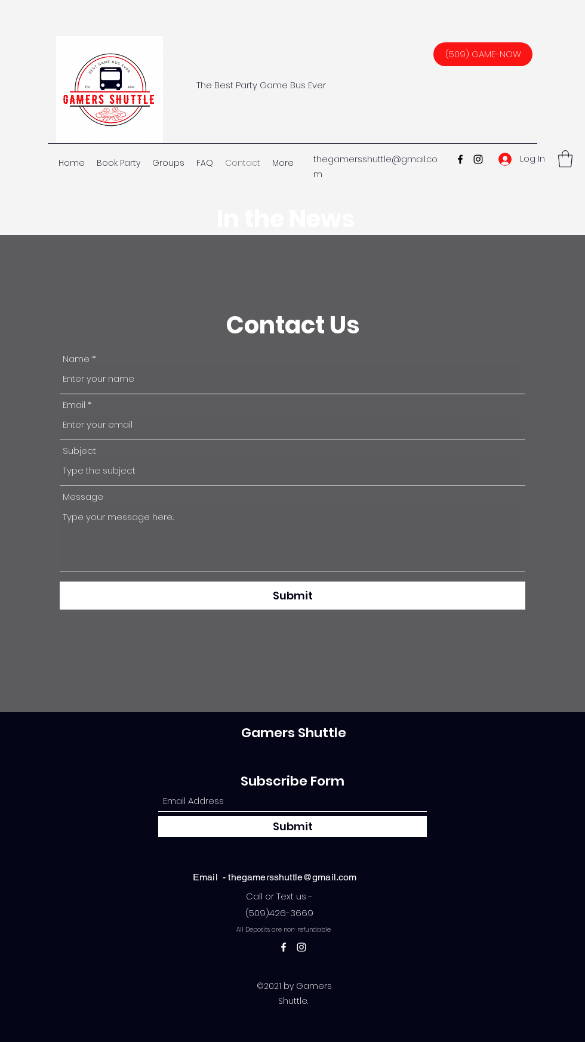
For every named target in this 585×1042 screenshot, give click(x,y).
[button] (565, 159)
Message (83, 496)
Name (76, 358)
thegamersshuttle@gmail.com (292, 877)
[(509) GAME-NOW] (482, 54)
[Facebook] (460, 159)
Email (74, 404)
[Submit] (292, 596)
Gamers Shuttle (293, 732)
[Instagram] (478, 159)
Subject (79, 450)
